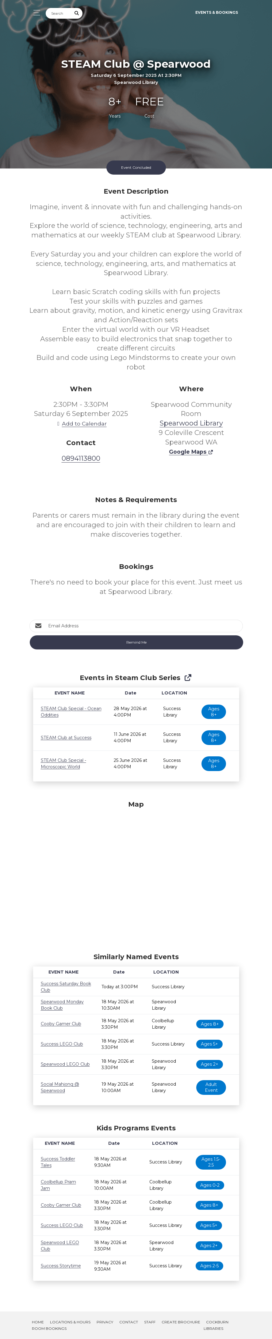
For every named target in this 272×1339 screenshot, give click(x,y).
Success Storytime (61, 1266)
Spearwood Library (191, 423)
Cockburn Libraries (216, 1325)
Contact (128, 1322)
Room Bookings (49, 1328)
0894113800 (81, 458)
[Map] (136, 875)
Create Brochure (181, 1322)
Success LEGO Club (62, 1044)
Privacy (105, 1322)
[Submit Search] (76, 13)
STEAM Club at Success (66, 737)
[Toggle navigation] (35, 13)
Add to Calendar (81, 423)
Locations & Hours (70, 1322)
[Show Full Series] (188, 678)
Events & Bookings (216, 12)
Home (38, 1322)
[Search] (58, 13)
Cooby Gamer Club (61, 1024)
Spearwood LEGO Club (65, 1064)
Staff (149, 1322)
